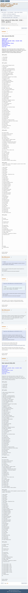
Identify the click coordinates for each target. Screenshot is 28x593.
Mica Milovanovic (6, 257)
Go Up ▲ (17, 590)
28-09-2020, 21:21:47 (5, 280)
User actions (24, 28)
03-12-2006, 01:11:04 (5, 33)
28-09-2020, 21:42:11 (5, 328)
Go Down (3, 28)
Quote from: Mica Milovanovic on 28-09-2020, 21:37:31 (13, 331)
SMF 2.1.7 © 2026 (9, 591)
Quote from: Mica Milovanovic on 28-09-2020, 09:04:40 (13, 283)
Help (9, 590)
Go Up (2, 583)
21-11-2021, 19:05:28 (5, 360)
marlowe (4, 31)
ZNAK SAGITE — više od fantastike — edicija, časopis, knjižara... (8, 5)
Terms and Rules (13, 590)
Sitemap (20, 591)
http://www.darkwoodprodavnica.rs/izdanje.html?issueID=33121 (13, 345)
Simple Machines (15, 591)
